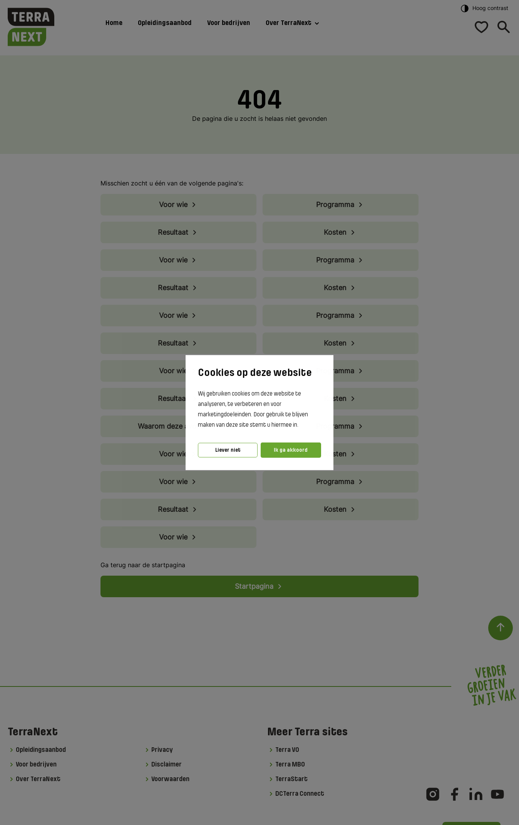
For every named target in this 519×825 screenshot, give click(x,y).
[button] (301, 425)
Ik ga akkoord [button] (291, 450)
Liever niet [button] (228, 450)
